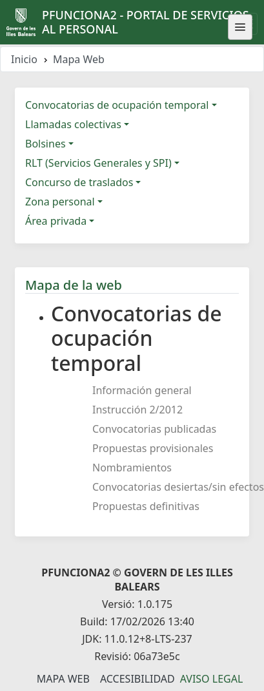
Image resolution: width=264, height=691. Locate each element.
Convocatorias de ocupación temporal (116, 105)
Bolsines (45, 144)
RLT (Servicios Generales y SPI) (98, 163)
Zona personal (60, 201)
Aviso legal (211, 679)
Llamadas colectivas (73, 124)
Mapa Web (63, 679)
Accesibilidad (137, 679)
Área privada (55, 221)
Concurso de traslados (79, 182)
